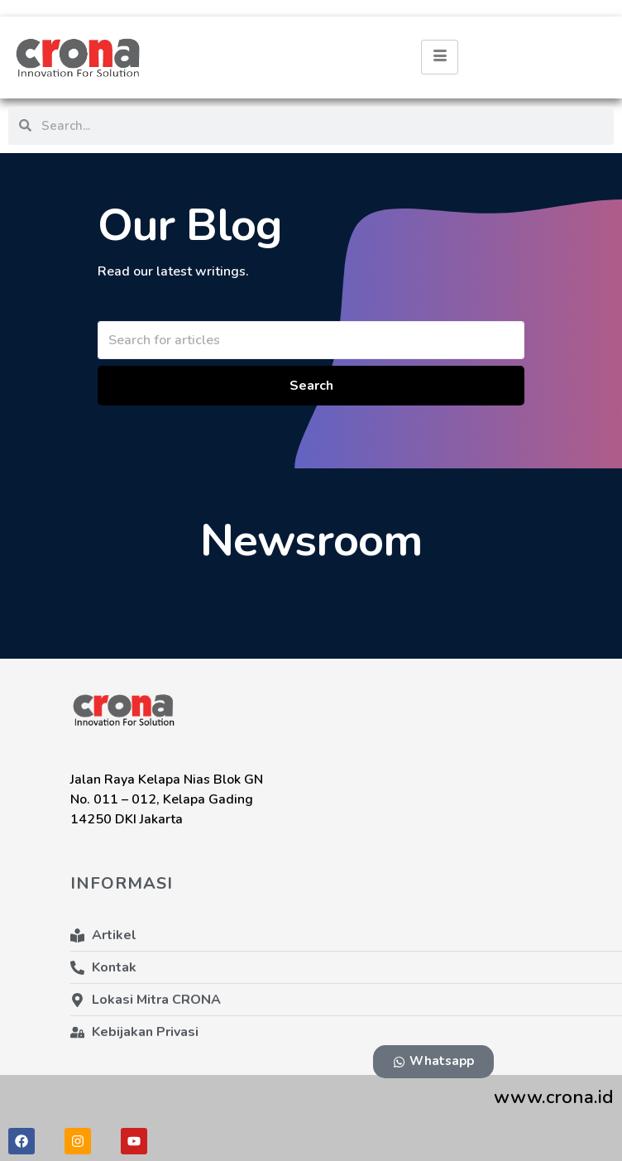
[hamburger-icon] (439, 57)
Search (311, 386)
